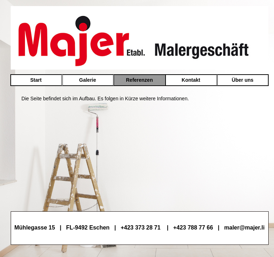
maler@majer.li (244, 228)
